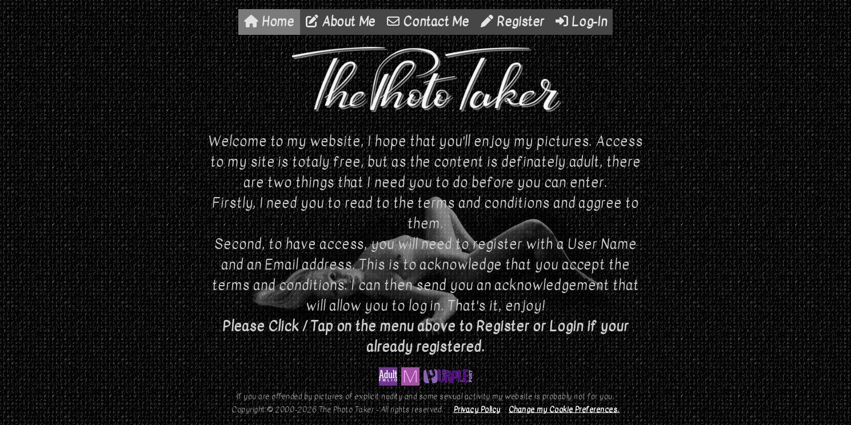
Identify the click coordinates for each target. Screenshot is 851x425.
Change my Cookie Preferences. (564, 409)
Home (269, 22)
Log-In (581, 22)
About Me (340, 22)
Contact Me (428, 22)
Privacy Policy (477, 409)
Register (512, 22)
